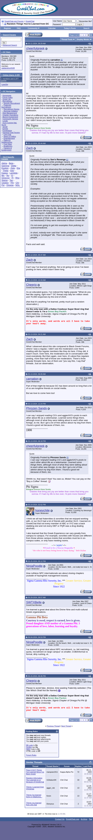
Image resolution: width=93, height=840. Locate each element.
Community (34, 28)
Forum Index (8, 97)
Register (7, 28)
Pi (12, 178)
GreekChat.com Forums (14, 21)
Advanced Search (10, 45)
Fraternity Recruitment (6, 106)
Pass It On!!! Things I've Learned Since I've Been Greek (35, 772)
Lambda (13, 173)
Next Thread (66, 726)
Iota (12, 170)
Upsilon (5, 183)
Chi (17, 183)
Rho (17, 178)
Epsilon (5, 168)
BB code (29, 745)
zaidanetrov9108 (8, 68)
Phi (12, 183)
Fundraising (7, 131)
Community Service (10, 119)
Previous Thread (53, 726)
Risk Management (10, 113)
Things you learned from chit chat (33, 804)
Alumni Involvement (10, 117)
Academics (8, 146)
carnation (32, 378)
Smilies (29, 747)
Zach (29, 148)
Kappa (4, 173)
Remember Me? (84, 21)
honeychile (42, 510)
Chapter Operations (10, 115)
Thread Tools (66, 39)
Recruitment (7, 101)
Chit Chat (7, 134)
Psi (3, 185)
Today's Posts (70, 28)
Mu (3, 175)
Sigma (4, 180)
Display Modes (83, 39)
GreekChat (30, 21)
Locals (5, 121)
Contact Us (59, 819)
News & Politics (10, 136)
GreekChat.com (72, 819)
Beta (11, 163)
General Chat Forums (11, 132)
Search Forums (9, 35)
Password (57, 24)
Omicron (5, 178)
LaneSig (4, 84)
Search (86, 28)
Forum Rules (31, 755)
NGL (17, 185)
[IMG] (28, 749)
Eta (18, 168)
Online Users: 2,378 (11, 75)
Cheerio (31, 284)
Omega (9, 185)
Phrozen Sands (36, 408)
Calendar (52, 28)
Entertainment (9, 138)
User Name (57, 21)
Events (5, 129)
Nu (7, 175)
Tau (11, 180)
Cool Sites (8, 144)
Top (90, 819)
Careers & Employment (6, 149)
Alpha (4, 163)
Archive (84, 819)
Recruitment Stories (11, 109)
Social (5, 127)
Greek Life (7, 99)
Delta (13, 165)
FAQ (19, 28)
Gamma (5, 165)
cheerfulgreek (35, 48)
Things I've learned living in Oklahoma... (34, 796)
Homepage (7, 95)
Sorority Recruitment (12, 103)
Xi (12, 175)
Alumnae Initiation (11, 111)
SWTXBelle (34, 602)
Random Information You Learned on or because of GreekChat (35, 780)
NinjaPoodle (34, 566)
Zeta (13, 168)
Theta (5, 170)
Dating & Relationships (6, 141)
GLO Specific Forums (7, 158)
